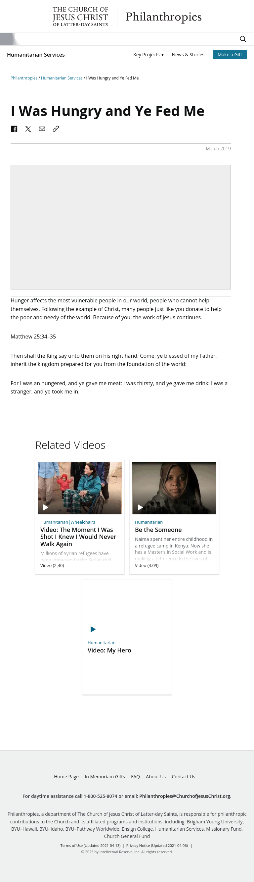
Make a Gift (230, 54)
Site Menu (6, 39)
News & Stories (188, 54)
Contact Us (183, 776)
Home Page (66, 776)
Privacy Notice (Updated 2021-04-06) (157, 845)
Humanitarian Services (36, 54)
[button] (148, 55)
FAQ (135, 776)
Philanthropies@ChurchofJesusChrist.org (184, 796)
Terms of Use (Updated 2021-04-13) (91, 845)
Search (243, 39)
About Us (156, 776)
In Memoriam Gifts (105, 776)
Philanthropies (127, 16)
